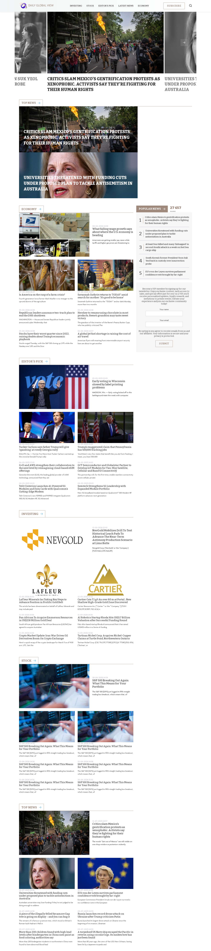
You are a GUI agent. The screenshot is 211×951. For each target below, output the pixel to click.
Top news (31, 103)
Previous (26, 42)
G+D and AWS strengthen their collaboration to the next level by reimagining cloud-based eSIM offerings (46, 429)
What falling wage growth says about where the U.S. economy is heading (112, 193)
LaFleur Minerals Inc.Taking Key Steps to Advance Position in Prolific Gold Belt (43, 562)
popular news (153, 170)
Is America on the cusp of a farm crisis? (42, 256)
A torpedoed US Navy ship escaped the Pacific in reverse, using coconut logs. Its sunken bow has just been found (105, 896)
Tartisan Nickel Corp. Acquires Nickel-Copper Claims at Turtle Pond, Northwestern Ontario (104, 598)
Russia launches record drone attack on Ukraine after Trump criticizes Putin (101, 877)
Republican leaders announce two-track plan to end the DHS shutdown (47, 276)
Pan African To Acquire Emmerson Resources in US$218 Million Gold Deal (46, 580)
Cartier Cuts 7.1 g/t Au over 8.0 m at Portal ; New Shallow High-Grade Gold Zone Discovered (104, 562)
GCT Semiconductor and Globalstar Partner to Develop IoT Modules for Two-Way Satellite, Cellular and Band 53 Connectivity (104, 429)
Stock (91, 5)
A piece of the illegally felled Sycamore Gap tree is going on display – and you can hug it (44, 877)
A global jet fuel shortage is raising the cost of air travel (104, 296)
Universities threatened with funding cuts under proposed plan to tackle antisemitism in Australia (46, 857)
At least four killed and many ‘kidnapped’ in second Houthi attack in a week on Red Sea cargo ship (167, 209)
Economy (144, 5)
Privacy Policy (102, 926)
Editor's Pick (34, 323)
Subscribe (174, 5)
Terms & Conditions (124, 926)
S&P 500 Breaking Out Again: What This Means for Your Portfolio (110, 645)
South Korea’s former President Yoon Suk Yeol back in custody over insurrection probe (165, 223)
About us (84, 926)
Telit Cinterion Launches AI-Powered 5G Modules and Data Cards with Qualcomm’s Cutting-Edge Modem (43, 450)
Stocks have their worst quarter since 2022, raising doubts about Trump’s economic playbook (44, 298)
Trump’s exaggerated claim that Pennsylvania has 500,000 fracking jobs (104, 410)
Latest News (126, 5)
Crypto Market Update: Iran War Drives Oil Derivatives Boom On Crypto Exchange (43, 598)
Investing (77, 5)
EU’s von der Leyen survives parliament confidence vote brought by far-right (100, 856)
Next (184, 42)
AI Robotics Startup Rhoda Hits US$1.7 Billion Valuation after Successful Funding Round (104, 580)
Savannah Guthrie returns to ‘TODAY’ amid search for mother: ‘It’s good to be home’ (103, 257)
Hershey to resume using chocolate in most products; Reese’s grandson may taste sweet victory (103, 277)
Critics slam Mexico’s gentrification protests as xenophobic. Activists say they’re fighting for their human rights (108, 792)
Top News (31, 769)
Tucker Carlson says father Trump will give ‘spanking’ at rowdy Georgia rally (44, 410)
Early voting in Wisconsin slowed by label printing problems (108, 346)
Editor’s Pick (107, 5)
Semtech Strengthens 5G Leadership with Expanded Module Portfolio (102, 449)
